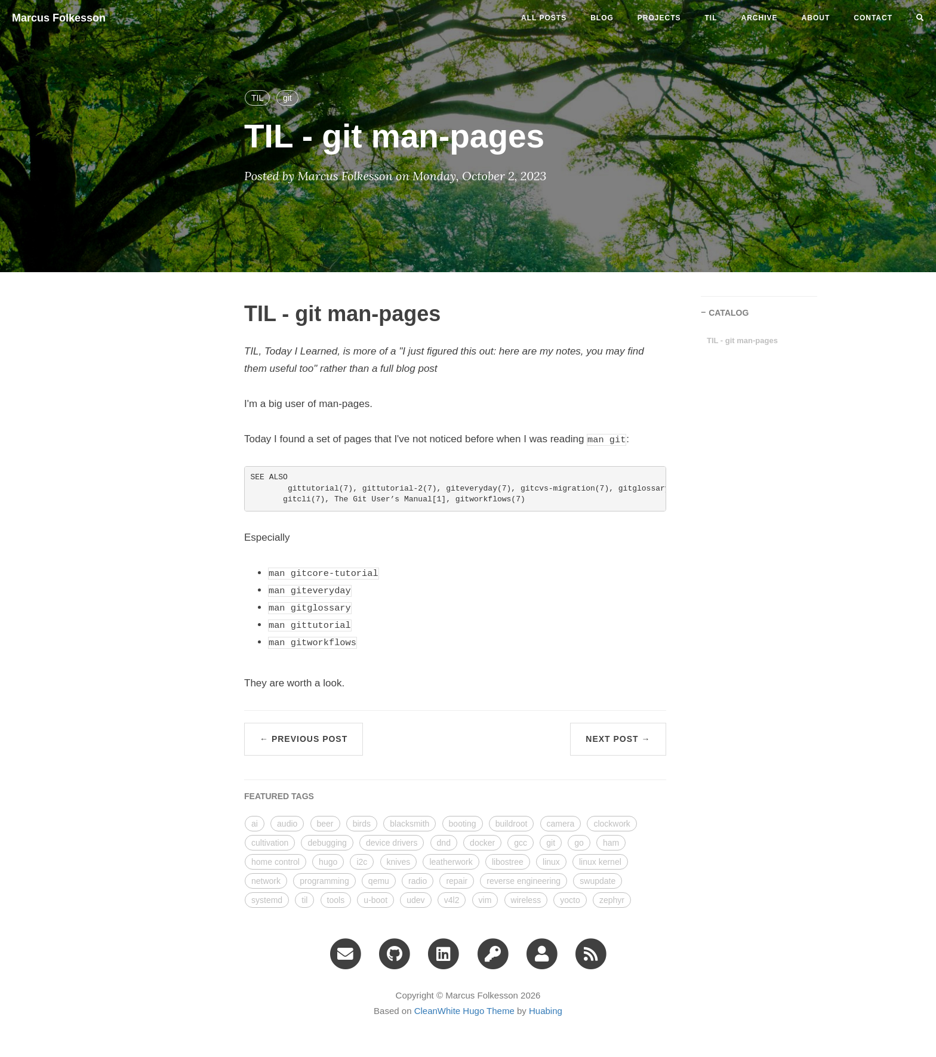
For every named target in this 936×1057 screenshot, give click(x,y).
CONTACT (873, 18)
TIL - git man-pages (742, 340)
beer (325, 823)
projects (659, 18)
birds (362, 823)
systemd (266, 900)
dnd (444, 843)
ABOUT (816, 18)
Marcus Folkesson (59, 18)
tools (336, 900)
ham (611, 843)
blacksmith (409, 823)
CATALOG (729, 313)
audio (287, 823)
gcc (520, 843)
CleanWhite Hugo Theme (464, 1011)
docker (482, 843)
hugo (328, 862)
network (266, 881)
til (711, 18)
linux (551, 862)
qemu (378, 881)
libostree (508, 862)
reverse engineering (524, 881)
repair (456, 881)
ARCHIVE (759, 18)
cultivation (269, 843)
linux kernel (600, 862)
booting (462, 823)
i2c (361, 862)
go (579, 843)
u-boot (375, 900)
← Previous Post (303, 739)
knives (399, 862)
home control (275, 862)
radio (417, 881)
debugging (326, 843)
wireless (526, 900)
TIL (257, 98)
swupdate (597, 881)
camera (561, 823)
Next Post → (618, 739)
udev (415, 900)
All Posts (543, 18)
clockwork (611, 823)
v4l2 (452, 900)
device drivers (391, 843)
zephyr (611, 900)
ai (254, 823)
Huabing (545, 1011)
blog (602, 18)
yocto (570, 900)
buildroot (511, 823)
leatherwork (450, 862)
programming (324, 881)
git (287, 98)
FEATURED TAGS (279, 796)
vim (485, 900)
